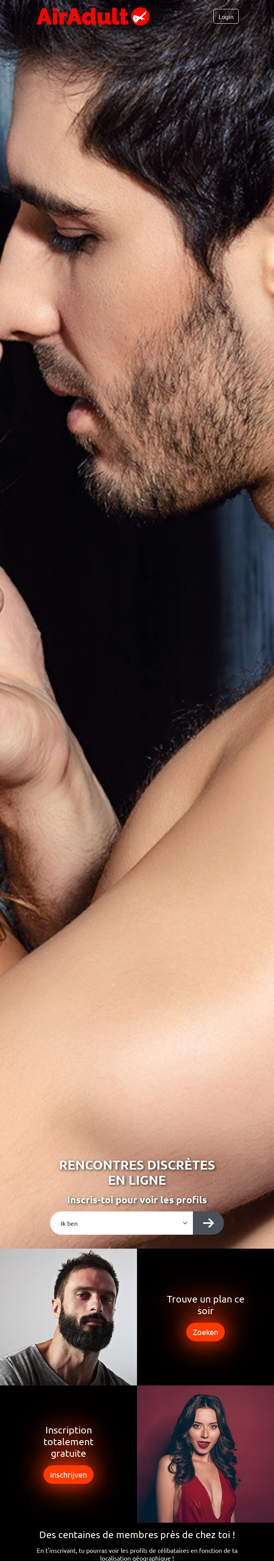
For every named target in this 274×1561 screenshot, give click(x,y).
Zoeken (205, 1332)
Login (226, 16)
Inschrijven (68, 1474)
